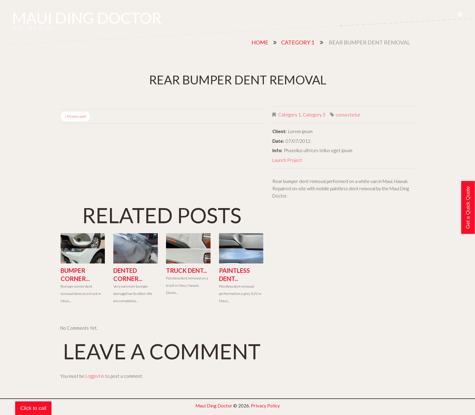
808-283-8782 (32, 27)
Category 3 (314, 114)
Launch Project (287, 160)
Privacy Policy (265, 405)
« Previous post (75, 116)
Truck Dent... (186, 270)
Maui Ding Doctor (87, 17)
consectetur (348, 114)
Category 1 (297, 42)
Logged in (94, 376)
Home (259, 42)
